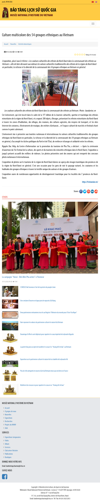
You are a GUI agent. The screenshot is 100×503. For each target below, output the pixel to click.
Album (7, 444)
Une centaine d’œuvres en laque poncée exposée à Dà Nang (38, 301)
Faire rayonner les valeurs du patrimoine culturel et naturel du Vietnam (41, 322)
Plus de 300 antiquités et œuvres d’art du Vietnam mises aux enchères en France (44, 371)
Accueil (6, 44)
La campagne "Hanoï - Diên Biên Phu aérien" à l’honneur (23, 277)
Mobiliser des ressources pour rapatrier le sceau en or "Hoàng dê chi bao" (42, 385)
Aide (6, 428)
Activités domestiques (24, 44)
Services (7, 447)
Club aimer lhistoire (11, 451)
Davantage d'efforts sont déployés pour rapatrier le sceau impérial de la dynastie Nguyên (47, 334)
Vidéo (7, 441)
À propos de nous (10, 411)
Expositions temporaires (13, 437)
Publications (9, 454)
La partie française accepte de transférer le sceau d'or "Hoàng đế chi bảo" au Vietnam (45, 347)
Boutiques (8, 457)
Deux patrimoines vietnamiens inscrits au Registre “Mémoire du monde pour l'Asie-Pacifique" (48, 313)
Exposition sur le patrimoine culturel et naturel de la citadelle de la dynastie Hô (44, 359)
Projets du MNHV (10, 425)
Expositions (8, 418)
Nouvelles (13, 44)
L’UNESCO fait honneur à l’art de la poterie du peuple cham (37, 287)
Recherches (8, 421)
